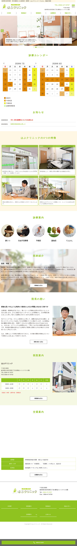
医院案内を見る (38, 406)
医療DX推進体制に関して (18, 124)
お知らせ (48, 526)
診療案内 (28, 526)
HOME (9, 13)
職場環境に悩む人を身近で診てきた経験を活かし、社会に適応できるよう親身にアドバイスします (26, 40)
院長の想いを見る (38, 347)
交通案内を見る (38, 485)
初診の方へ (68, 13)
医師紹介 (23, 13)
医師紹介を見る (38, 288)
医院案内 (38, 13)
